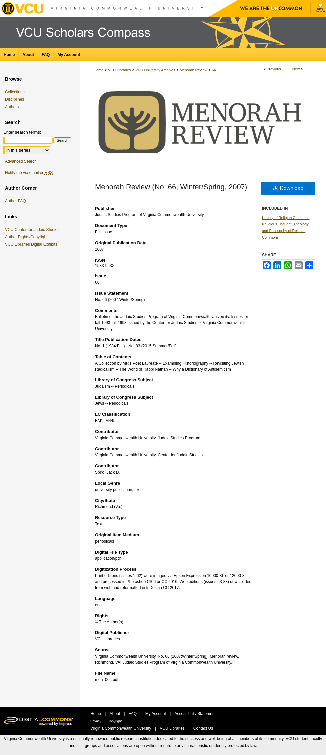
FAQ (133, 713)
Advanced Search (21, 161)
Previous (274, 69)
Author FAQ (15, 201)
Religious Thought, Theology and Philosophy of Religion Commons (285, 230)
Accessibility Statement (195, 713)
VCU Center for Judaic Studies (33, 229)
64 (214, 70)
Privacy (96, 721)
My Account (156, 713)
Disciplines (14, 99)
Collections (15, 92)
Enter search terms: (22, 132)
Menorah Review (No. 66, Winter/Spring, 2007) (171, 187)
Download (288, 188)
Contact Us (203, 728)
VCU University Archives (155, 70)
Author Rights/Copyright (27, 237)
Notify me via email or (29, 172)
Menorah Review (193, 70)
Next (296, 69)
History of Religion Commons (285, 218)
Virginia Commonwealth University (121, 728)
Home (98, 70)
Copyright (115, 721)
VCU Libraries (119, 70)
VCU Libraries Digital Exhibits (32, 244)
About (115, 713)
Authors (12, 107)
